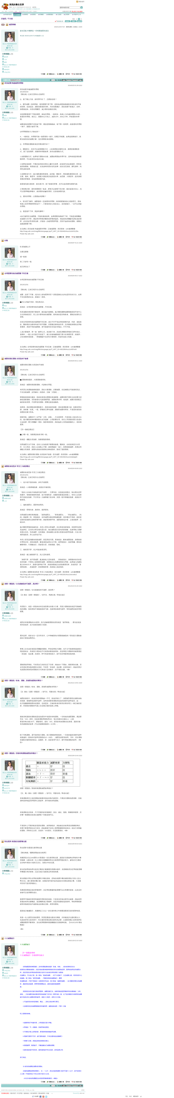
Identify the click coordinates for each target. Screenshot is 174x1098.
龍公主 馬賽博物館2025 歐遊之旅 (22, 7)
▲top (82, 1090)
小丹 (5, 59)
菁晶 (5, 306)
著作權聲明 (33, 1093)
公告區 (58, 14)
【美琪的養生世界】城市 (25, 11)
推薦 (80, 27)
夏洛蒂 (6, 57)
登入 (127, 1096)
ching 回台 (7, 72)
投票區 (33, 14)
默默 (5, 62)
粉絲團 (36, 1096)
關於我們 (13, 1093)
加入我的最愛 (27, 9)
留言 (6, 50)
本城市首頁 (7, 14)
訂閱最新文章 (36, 9)
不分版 (10, 19)
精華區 (25, 14)
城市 (6, 11)
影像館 (41, 14)
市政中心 (76, 14)
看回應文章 (59, 21)
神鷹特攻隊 (7, 498)
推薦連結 (49, 14)
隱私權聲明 (41, 1093)
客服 (47, 1093)
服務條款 (26, 1093)
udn (3, 11)
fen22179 (7, 788)
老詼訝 (6, 973)
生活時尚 (11, 11)
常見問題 (19, 1093)
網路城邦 (81, 1)
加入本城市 (12, 9)
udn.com (82, 1093)
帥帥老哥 (6, 69)
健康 (16, 11)
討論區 (17, 14)
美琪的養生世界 (16, 4)
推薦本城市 (20, 9)
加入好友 (11, 50)
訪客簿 (66, 14)
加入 (130, 1096)
